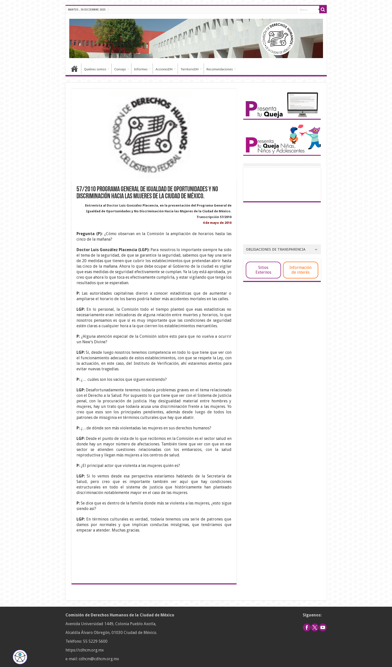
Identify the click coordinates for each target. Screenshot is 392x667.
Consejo (120, 69)
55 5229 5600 (95, 641)
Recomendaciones (219, 69)
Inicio (74, 68)
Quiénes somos (95, 69)
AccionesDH (164, 69)
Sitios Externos (263, 270)
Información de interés (301, 270)
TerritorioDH (189, 69)
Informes (141, 69)
